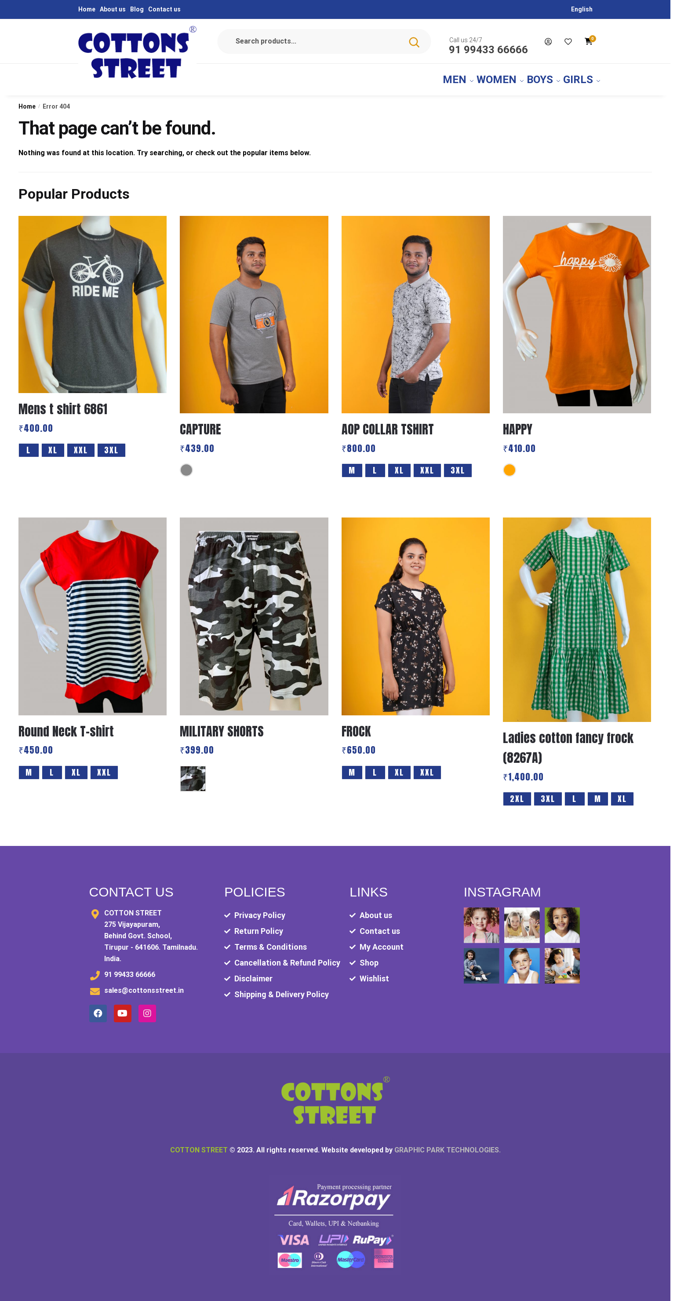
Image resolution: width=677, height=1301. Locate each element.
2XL (517, 793)
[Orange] (509, 464)
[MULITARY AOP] (193, 773)
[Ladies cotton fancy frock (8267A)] (577, 614)
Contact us (164, 9)
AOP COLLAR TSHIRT (388, 424)
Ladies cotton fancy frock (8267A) (568, 742)
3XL (111, 445)
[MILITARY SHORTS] (254, 611)
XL (53, 445)
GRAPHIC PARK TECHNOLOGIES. (447, 1145)
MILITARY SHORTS (222, 726)
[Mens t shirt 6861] (92, 299)
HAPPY (517, 424)
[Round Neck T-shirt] (92, 611)
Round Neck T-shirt (66, 726)
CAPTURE (200, 424)
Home (86, 9)
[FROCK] (416, 611)
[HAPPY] (577, 309)
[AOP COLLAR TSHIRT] (416, 309)
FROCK (356, 726)
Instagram (502, 886)
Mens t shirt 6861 (62, 403)
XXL (81, 445)
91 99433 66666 (488, 48)
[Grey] (186, 464)
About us (113, 9)
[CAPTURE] (254, 309)
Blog (137, 9)
